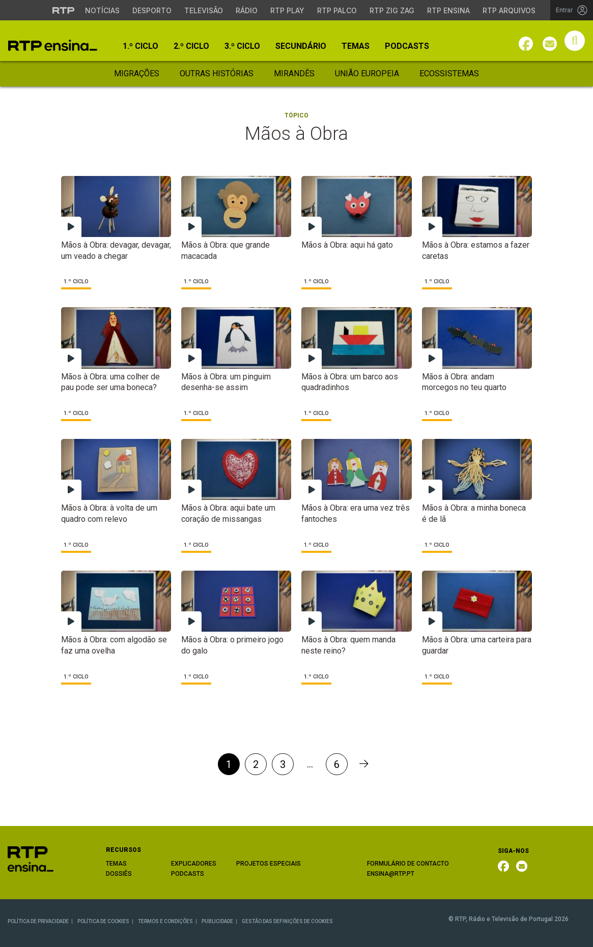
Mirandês (294, 73)
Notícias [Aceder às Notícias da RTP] (102, 10)
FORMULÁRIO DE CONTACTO (408, 863)
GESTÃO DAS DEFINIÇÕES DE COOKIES (287, 921)
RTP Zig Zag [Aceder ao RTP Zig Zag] (392, 10)
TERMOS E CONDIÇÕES (165, 921)
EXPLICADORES (193, 863)
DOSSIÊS (119, 873)
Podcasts (407, 46)
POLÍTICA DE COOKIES (103, 921)
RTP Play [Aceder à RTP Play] (287, 10)
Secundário (300, 46)
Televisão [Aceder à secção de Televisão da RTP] (203, 10)
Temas (356, 46)
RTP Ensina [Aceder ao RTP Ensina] (448, 10)
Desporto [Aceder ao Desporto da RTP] (152, 10)
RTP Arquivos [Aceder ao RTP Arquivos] (509, 10)
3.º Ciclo (242, 46)
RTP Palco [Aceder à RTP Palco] (337, 10)
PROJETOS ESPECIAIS (268, 863)
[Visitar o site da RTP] (63, 10)
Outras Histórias (216, 73)
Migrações (136, 73)
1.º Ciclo (140, 46)
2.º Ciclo (191, 46)
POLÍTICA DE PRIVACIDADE (38, 921)
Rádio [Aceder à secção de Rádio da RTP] (247, 10)
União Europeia (367, 73)
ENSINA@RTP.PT (390, 873)
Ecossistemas (449, 73)
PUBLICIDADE (217, 921)
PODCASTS (187, 873)
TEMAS (116, 863)
